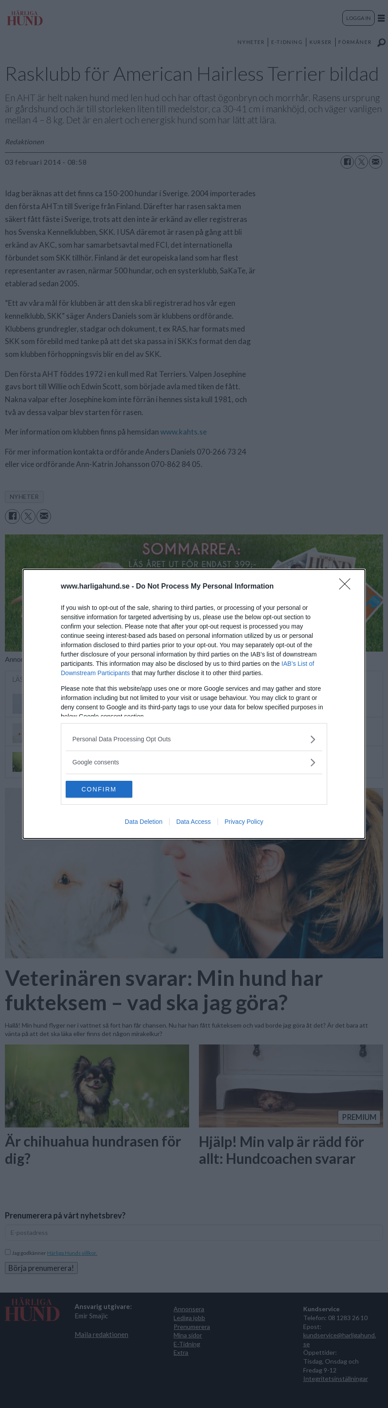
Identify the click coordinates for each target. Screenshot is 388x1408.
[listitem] (194, 739)
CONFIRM (107, 788)
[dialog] (194, 704)
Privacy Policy (244, 822)
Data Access (193, 822)
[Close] (347, 586)
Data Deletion (143, 822)
